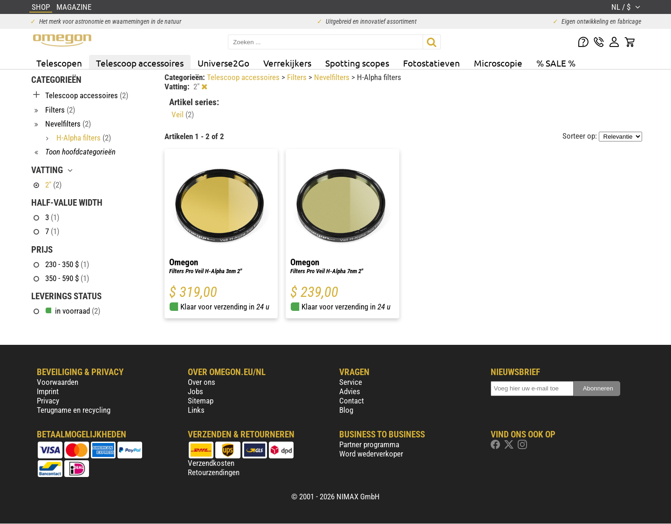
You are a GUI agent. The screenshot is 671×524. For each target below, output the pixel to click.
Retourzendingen (214, 472)
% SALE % (555, 62)
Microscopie (498, 62)
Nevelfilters (332, 77)
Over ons (201, 382)
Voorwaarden (57, 382)
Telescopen (59, 62)
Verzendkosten (211, 463)
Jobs (195, 391)
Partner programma (369, 444)
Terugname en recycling (73, 410)
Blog (346, 410)
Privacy (48, 400)
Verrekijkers (287, 62)
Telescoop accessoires (140, 62)
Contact (351, 400)
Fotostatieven (431, 62)
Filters (297, 77)
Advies (349, 391)
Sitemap (200, 400)
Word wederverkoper (371, 453)
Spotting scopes (357, 62)
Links (196, 410)
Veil (182, 114)
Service (350, 382)
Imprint (48, 391)
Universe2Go (223, 62)
